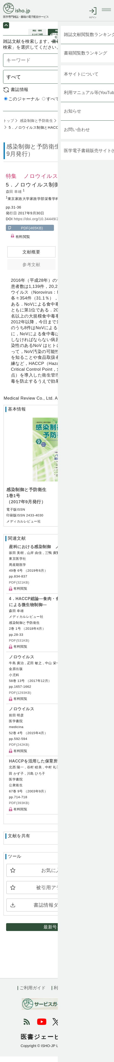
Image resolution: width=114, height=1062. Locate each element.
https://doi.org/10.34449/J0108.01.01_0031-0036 (56, 225)
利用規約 (62, 993)
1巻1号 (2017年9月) (75, 126)
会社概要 (87, 993)
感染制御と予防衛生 (36, 126)
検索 (102, 82)
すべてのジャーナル (64, 104)
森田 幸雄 (14, 197)
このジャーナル (22, 104)
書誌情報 (19, 95)
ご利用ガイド (33, 993)
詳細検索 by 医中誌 (92, 110)
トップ (8, 126)
